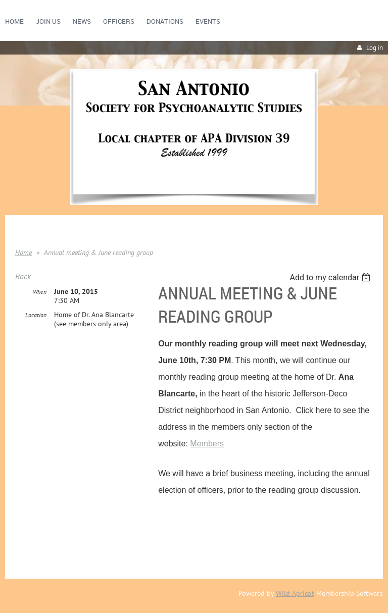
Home (23, 252)
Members (207, 443)
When (39, 291)
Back (23, 276)
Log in (374, 47)
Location (35, 315)
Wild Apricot (295, 593)
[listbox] (331, 277)
